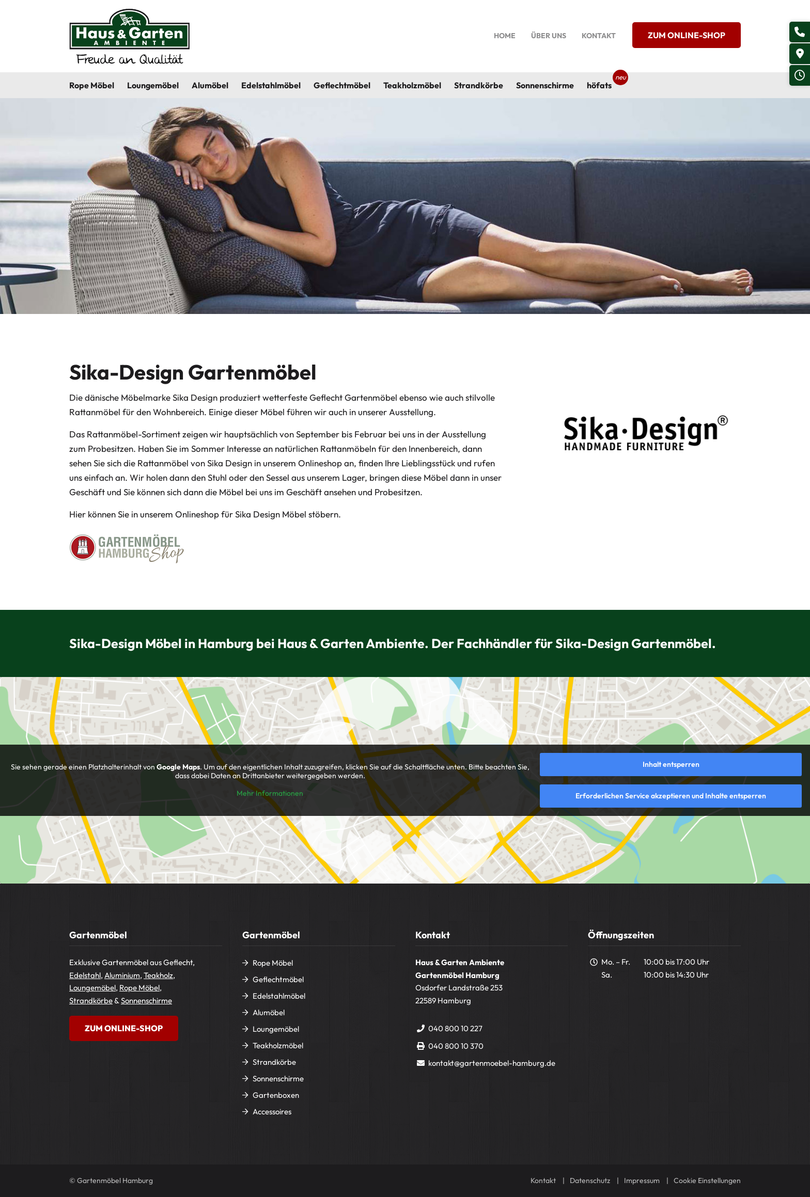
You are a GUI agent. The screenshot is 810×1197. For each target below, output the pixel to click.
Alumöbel (269, 1012)
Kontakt (599, 35)
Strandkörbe (91, 1000)
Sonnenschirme (146, 1000)
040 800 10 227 (455, 1028)
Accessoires (272, 1111)
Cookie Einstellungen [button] (707, 1180)
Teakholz (158, 975)
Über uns (548, 35)
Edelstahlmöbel (279, 996)
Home (505, 35)
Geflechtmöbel (278, 979)
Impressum (642, 1180)
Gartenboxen (276, 1095)
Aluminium (122, 975)
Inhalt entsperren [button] (671, 764)
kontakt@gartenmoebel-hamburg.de (491, 1063)
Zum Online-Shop (686, 35)
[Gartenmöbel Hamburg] (129, 36)
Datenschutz (590, 1180)
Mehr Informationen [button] (270, 793)
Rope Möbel (139, 988)
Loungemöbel (92, 988)
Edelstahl (85, 975)
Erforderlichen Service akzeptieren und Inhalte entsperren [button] (670, 795)
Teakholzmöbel (278, 1045)
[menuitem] (98, 85)
